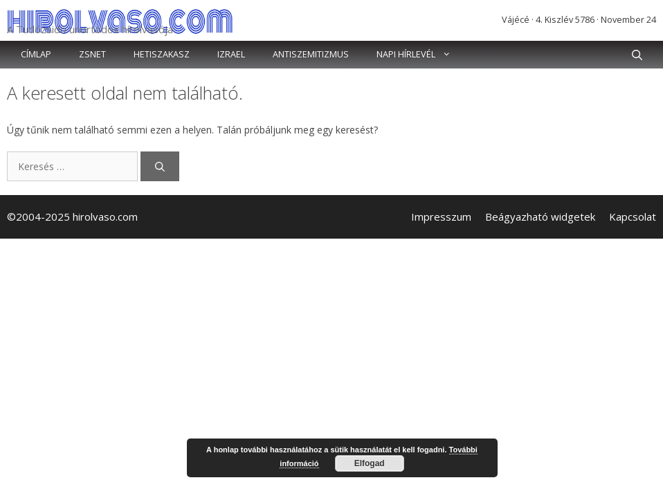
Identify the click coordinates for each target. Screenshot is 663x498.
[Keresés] (159, 166)
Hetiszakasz (162, 54)
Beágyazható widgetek (540, 216)
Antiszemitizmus (311, 54)
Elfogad (369, 463)
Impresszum (441, 216)
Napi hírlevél (420, 54)
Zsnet (92, 54)
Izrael (231, 54)
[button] (637, 54)
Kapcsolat (632, 216)
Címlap (36, 54)
